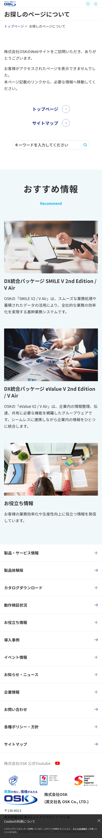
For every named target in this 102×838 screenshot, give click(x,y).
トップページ (14, 26)
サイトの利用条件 (80, 829)
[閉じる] (99, 820)
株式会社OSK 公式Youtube (27, 763)
